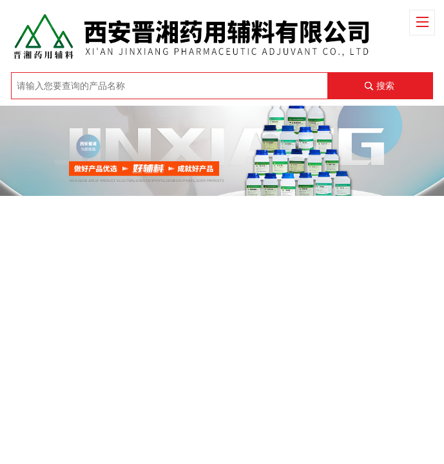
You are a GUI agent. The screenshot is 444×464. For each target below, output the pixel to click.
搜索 (385, 86)
